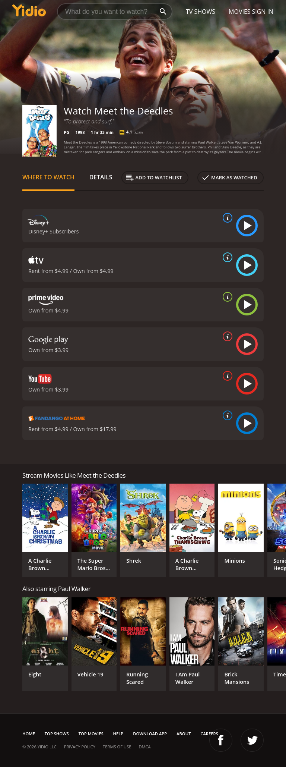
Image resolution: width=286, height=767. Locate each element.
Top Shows (57, 733)
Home (28, 733)
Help (118, 733)
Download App (150, 733)
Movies (240, 11)
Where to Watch (48, 177)
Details (100, 177)
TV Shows (200, 11)
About (184, 733)
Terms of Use (117, 746)
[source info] (226, 218)
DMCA (144, 746)
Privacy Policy (79, 746)
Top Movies (91, 733)
